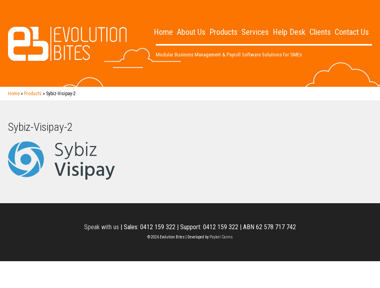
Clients (320, 32)
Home (163, 32)
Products (223, 32)
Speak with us (101, 227)
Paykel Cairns (221, 237)
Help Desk (289, 32)
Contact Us (352, 32)
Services (255, 32)
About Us (191, 32)
